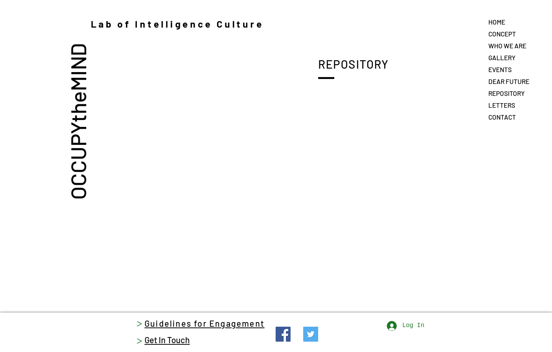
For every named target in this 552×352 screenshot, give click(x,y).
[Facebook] (283, 334)
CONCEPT (502, 34)
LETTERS (501, 105)
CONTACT (502, 117)
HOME (496, 22)
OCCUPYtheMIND (77, 121)
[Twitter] (310, 334)
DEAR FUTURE (508, 81)
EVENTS (500, 69)
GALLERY (502, 57)
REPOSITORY (506, 93)
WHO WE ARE (507, 45)
